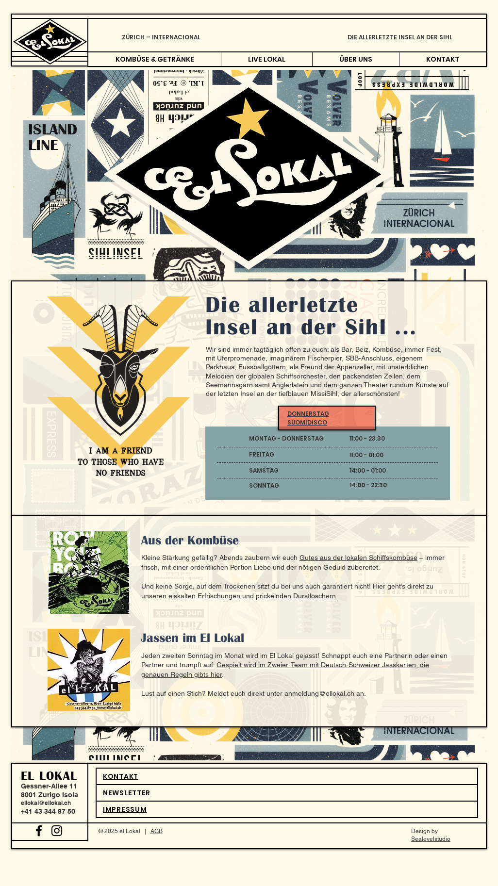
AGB (156, 831)
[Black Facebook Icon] (39, 830)
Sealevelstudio (430, 839)
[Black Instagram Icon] (57, 830)
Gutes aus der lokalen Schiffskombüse (358, 557)
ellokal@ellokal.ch (46, 802)
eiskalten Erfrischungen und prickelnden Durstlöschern (252, 596)
